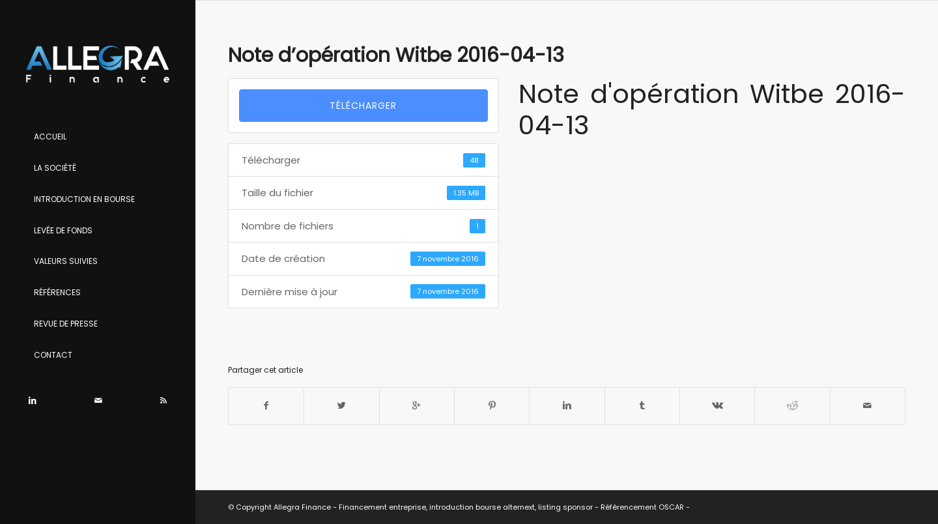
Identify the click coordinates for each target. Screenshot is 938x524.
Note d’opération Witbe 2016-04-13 (396, 55)
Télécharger (363, 105)
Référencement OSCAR (642, 507)
